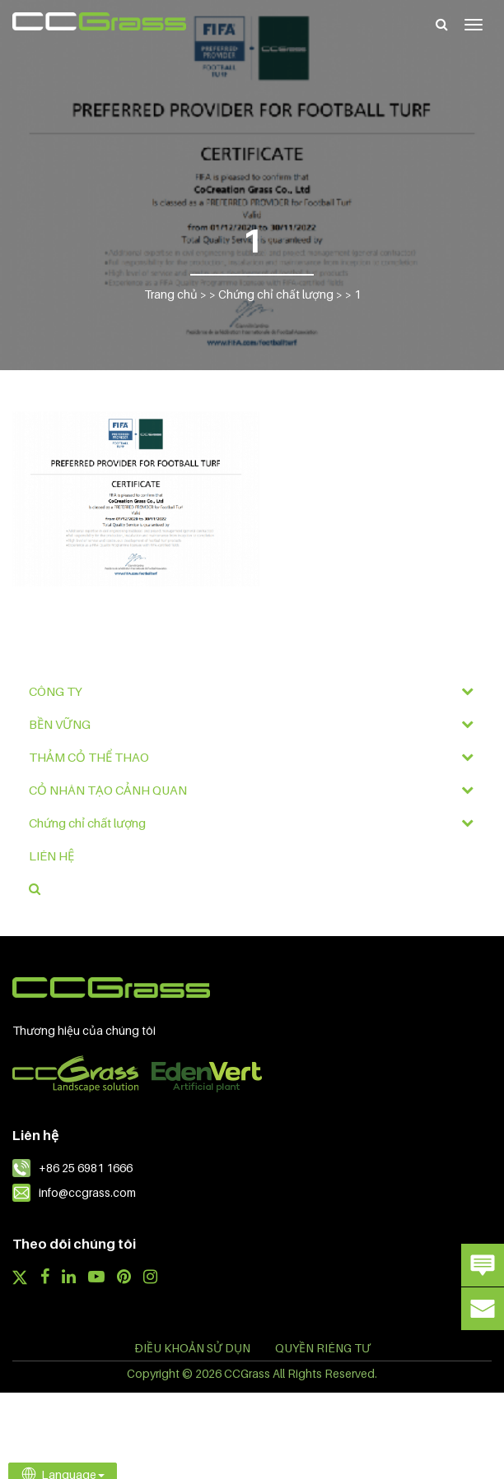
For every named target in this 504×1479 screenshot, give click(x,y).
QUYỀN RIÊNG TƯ (323, 1348)
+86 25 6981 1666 (86, 1168)
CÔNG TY (256, 691)
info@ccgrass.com (87, 1192)
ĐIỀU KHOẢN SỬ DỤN (192, 1348)
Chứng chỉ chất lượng (256, 822)
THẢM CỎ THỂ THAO (256, 756)
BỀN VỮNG (256, 723)
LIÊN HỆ (51, 855)
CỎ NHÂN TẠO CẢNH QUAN (256, 789)
